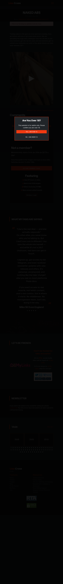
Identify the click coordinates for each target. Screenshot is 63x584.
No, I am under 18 (32, 137)
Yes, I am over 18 (31, 131)
